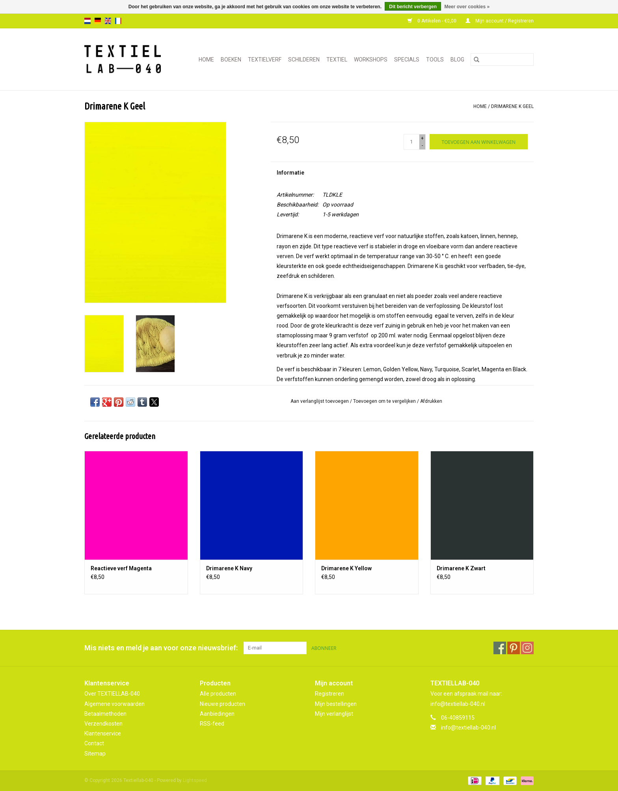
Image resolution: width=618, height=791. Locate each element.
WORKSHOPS (370, 59)
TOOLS (435, 59)
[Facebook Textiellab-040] (499, 648)
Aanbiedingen (217, 714)
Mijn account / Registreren (499, 21)
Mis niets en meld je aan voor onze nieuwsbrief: (161, 648)
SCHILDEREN (304, 59)
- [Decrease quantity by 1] (422, 145)
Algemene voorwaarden (114, 704)
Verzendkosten (103, 723)
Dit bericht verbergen (413, 6)
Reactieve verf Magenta (121, 568)
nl (87, 21)
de (98, 21)
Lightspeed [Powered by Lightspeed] (195, 780)
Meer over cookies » (467, 6)
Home (206, 59)
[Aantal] (411, 142)
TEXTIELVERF (264, 59)
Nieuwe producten (222, 704)
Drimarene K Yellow (346, 568)
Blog (457, 59)
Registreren (329, 693)
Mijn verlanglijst (334, 714)
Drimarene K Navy (229, 568)
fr (118, 21)
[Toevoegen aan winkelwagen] (479, 141)
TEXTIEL (336, 59)
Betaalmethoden (105, 714)
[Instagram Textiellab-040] (527, 648)
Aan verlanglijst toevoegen (320, 401)
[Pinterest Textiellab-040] (513, 648)
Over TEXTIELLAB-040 (112, 693)
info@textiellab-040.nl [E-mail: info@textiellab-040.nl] (468, 727)
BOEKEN (231, 59)
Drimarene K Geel (512, 106)
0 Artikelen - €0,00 (433, 21)
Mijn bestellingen (336, 704)
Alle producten (218, 693)
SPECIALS (406, 59)
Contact (94, 743)
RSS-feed (212, 723)
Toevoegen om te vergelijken (385, 401)
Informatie (290, 172)
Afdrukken (431, 401)
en (108, 21)
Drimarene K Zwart (461, 568)
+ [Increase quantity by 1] (422, 138)
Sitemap (95, 753)
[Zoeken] (502, 59)
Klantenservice (102, 733)
